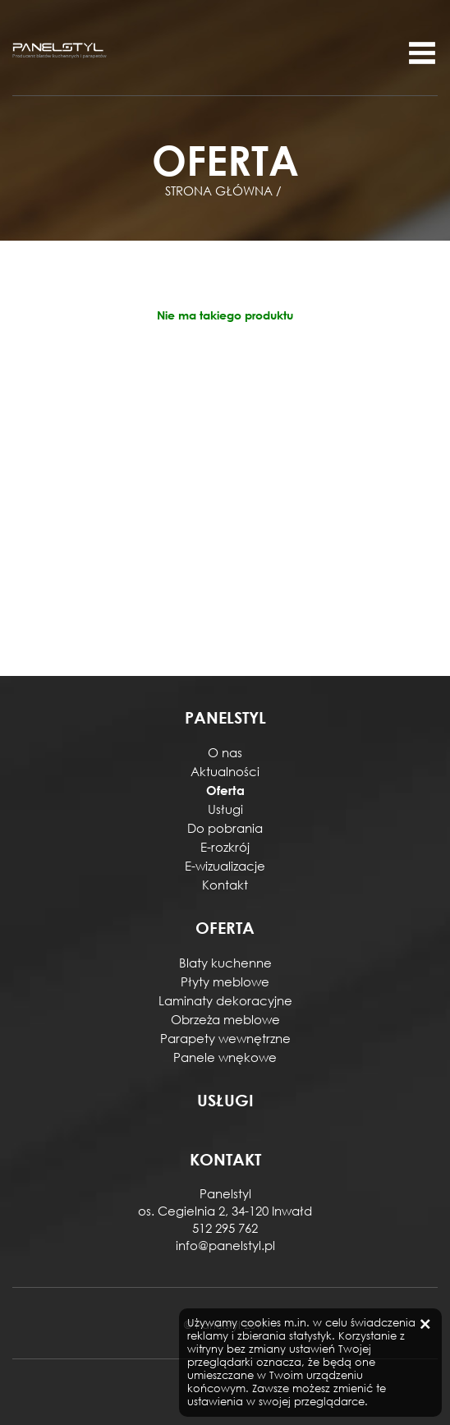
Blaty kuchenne (225, 962)
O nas (225, 752)
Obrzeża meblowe (225, 1019)
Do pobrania (225, 828)
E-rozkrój (225, 847)
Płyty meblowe (225, 981)
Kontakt (225, 884)
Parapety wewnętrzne (225, 1038)
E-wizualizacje (225, 865)
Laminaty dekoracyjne (225, 1000)
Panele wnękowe (225, 1057)
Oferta (225, 790)
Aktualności (225, 771)
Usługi (225, 809)
